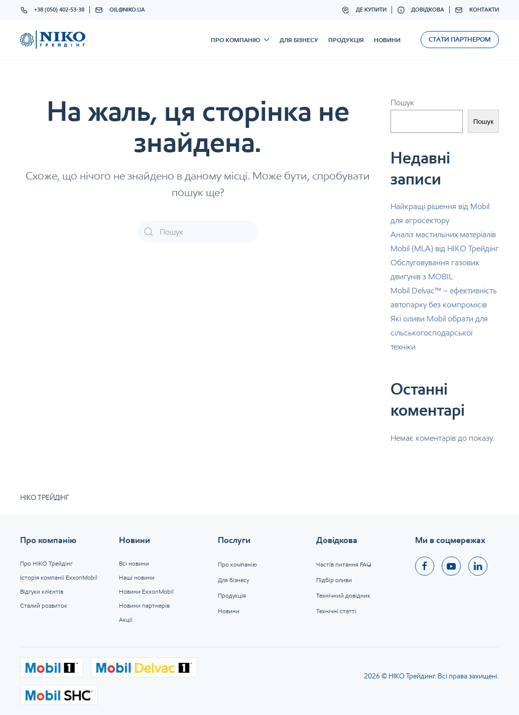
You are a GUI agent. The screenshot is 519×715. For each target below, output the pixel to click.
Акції (126, 619)
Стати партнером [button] (460, 39)
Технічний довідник (343, 595)
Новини (387, 40)
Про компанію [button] (240, 40)
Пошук (402, 102)
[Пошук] (198, 232)
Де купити (363, 10)
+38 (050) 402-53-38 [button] (52, 10)
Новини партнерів (144, 605)
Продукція (346, 40)
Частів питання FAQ (343, 564)
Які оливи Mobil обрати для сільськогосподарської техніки (439, 332)
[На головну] (52, 40)
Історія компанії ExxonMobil (58, 577)
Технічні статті (336, 611)
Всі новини (134, 563)
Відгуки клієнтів (41, 591)
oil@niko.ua (120, 10)
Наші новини (137, 577)
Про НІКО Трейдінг (46, 563)
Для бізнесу (299, 40)
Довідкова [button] (421, 10)
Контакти (477, 10)
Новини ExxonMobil (146, 591)
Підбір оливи (334, 580)
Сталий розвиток (43, 605)
